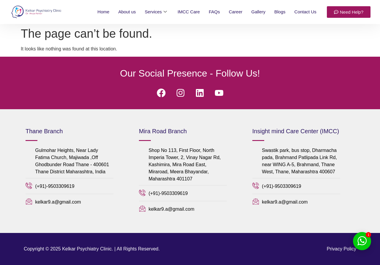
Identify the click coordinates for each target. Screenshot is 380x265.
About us (127, 11)
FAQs (214, 11)
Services (156, 12)
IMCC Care (189, 11)
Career (236, 11)
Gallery (258, 11)
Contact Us (305, 11)
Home (103, 11)
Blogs (280, 11)
